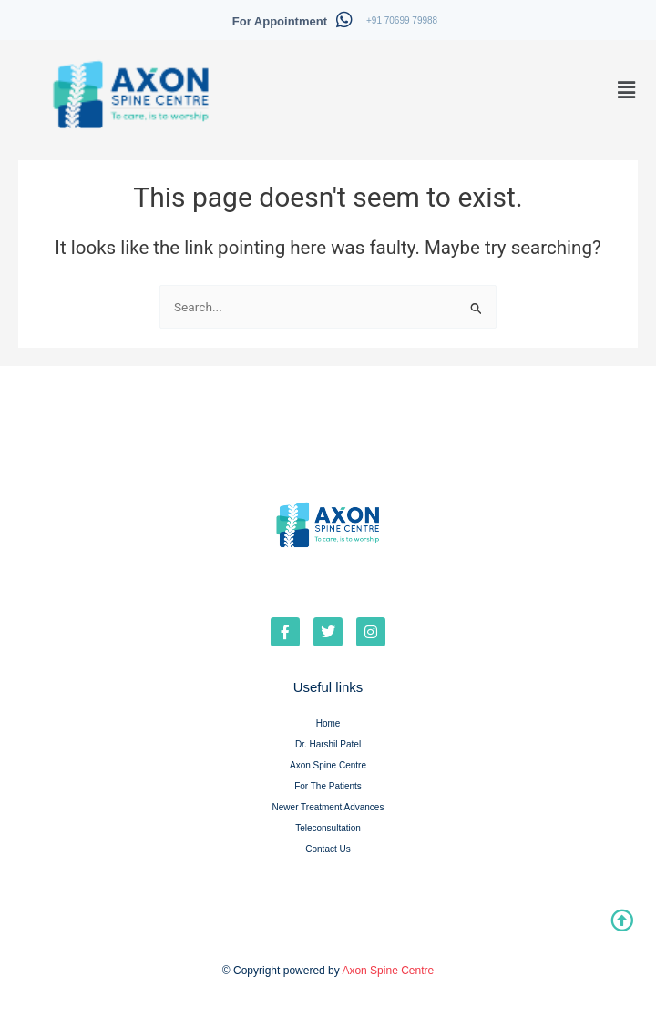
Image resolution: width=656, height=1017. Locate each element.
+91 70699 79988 (401, 20)
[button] (626, 90)
